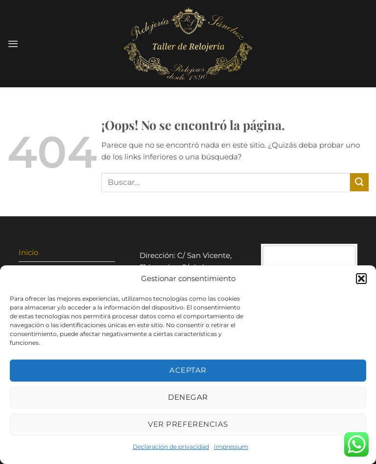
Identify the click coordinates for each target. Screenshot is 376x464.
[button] (361, 279)
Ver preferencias (188, 424)
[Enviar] (359, 182)
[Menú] (13, 43)
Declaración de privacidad (171, 446)
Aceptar (187, 370)
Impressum (231, 446)
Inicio (28, 252)
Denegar (188, 397)
